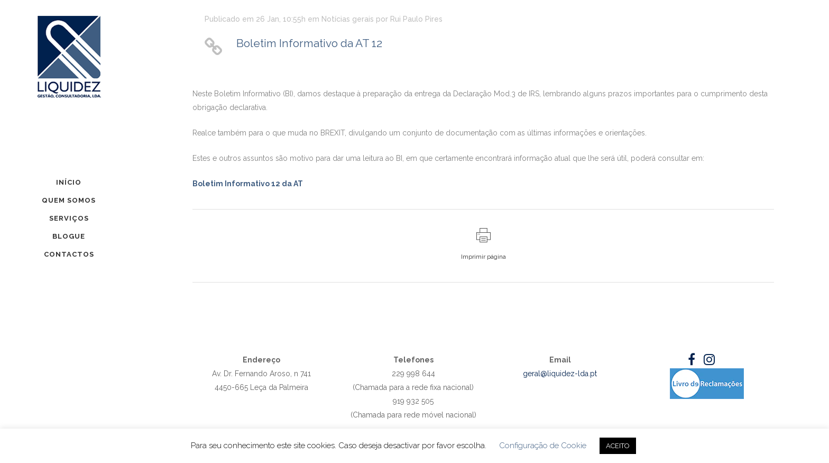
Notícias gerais (347, 19)
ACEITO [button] (618, 446)
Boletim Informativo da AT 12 (309, 43)
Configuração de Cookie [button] (542, 445)
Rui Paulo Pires (416, 19)
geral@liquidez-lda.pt (560, 373)
